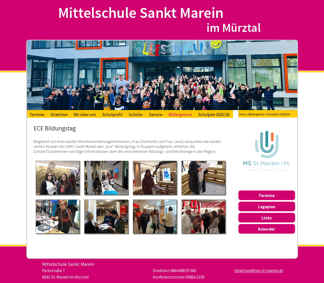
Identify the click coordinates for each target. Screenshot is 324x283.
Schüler (136, 114)
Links (267, 218)
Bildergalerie (180, 114)
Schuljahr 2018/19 (277, 114)
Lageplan (266, 206)
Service (155, 114)
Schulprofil (112, 114)
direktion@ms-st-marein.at (259, 270)
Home (243, 114)
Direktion (59, 114)
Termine (36, 114)
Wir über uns (85, 114)
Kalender (266, 229)
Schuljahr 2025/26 (213, 114)
